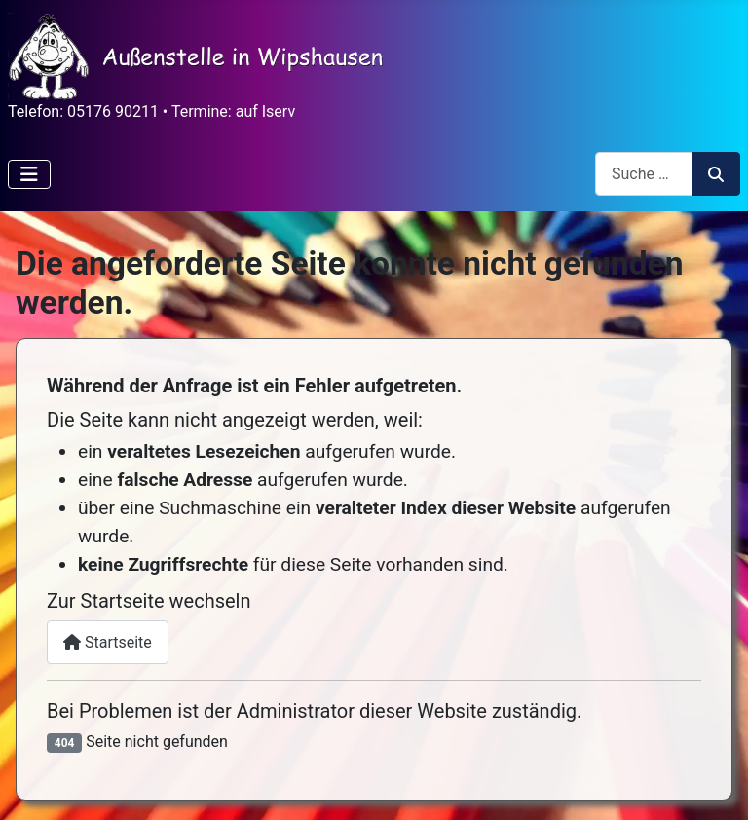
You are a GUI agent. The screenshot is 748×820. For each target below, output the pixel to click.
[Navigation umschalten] (29, 174)
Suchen (716, 174)
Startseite (107, 642)
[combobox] (643, 174)
